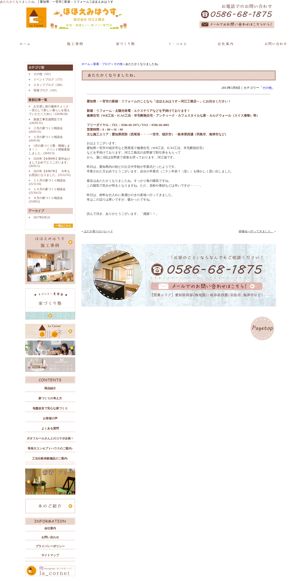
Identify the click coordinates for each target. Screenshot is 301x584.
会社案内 (50, 528)
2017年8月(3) (41, 217)
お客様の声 (50, 418)
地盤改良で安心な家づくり (50, 408)
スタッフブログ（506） (48, 85)
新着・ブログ (102, 64)
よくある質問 (50, 428)
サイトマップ (50, 555)
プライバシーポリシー (50, 546)
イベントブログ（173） (48, 79)
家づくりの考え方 (50, 398)
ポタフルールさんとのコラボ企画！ (50, 438)
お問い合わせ (50, 537)
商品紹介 (50, 388)
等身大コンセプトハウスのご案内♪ (50, 448)
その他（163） (42, 74)
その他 (118, 64)
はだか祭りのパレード (98, 231)
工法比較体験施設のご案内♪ (50, 458)
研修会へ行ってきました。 (256, 231)
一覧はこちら (63, 225)
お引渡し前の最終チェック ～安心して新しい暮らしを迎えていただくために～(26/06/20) (49, 110)
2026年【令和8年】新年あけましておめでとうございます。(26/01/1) (49, 162)
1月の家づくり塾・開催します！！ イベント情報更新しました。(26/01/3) (49, 149)
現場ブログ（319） (45, 90)
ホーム (86, 64)
